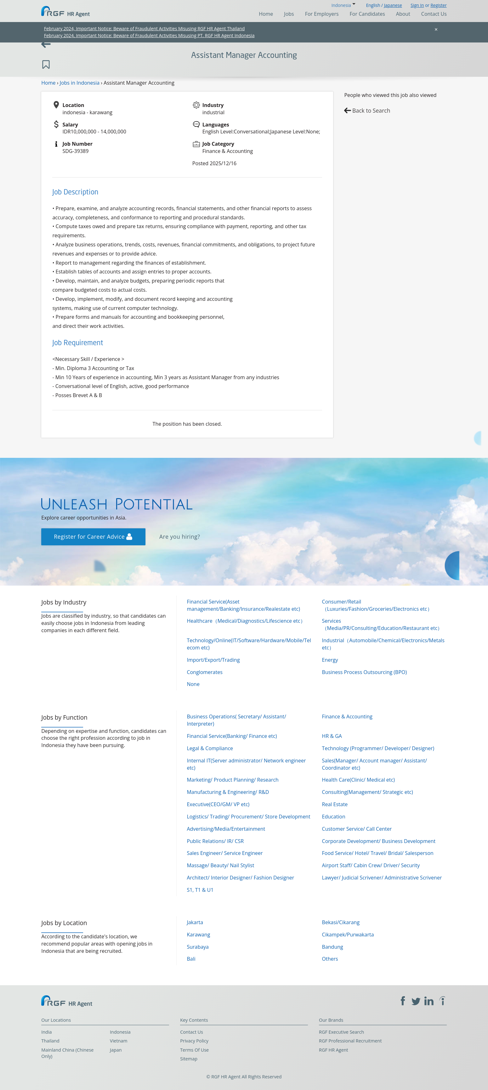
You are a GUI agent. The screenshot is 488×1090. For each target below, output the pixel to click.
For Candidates (367, 13)
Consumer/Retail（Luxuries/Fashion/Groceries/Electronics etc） (377, 605)
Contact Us (434, 13)
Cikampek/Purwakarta (348, 934)
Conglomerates (204, 672)
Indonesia (120, 1032)
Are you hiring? (179, 536)
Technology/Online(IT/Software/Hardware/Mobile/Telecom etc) (249, 644)
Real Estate (335, 804)
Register (438, 5)
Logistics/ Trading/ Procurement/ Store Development (248, 816)
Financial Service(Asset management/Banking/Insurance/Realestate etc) (243, 605)
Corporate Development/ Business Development (379, 841)
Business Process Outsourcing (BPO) (364, 672)
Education (333, 816)
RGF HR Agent (333, 1050)
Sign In (417, 5)
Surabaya (198, 946)
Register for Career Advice (93, 536)
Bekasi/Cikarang (341, 922)
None (193, 684)
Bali (191, 958)
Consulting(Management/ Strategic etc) (367, 792)
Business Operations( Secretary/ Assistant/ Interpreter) (236, 720)
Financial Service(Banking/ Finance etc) (232, 736)
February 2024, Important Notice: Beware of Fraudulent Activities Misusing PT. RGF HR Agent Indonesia (149, 35)
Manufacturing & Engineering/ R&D (228, 792)
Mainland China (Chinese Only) (67, 1053)
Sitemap (188, 1059)
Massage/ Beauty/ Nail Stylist (220, 865)
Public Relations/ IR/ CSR (215, 841)
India (46, 1032)
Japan (116, 1050)
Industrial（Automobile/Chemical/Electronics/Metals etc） (383, 644)
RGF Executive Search (341, 1032)
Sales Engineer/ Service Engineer (225, 853)
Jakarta (195, 922)
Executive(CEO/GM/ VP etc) (218, 804)
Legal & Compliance (210, 748)
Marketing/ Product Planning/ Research (233, 779)
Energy (330, 659)
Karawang (198, 934)
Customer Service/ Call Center (357, 828)
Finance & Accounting (347, 716)
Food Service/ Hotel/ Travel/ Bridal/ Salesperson (378, 853)
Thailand (50, 1041)
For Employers (322, 13)
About (403, 13)
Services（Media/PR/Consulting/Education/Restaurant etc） (382, 624)
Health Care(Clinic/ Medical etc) (358, 779)
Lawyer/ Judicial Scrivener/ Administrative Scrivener (382, 877)
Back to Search (371, 110)
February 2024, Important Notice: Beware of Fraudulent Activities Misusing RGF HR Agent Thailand (144, 28)
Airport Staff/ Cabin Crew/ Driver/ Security (371, 865)
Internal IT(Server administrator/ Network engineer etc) (246, 764)
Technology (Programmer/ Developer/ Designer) (378, 748)
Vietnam (119, 1041)
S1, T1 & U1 (200, 889)
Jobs (289, 13)
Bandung (332, 946)
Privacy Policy (194, 1041)
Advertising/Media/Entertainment (226, 828)
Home (266, 13)
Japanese (393, 5)
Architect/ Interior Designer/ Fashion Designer (240, 877)
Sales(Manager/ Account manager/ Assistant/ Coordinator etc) (374, 764)
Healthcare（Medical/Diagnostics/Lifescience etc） (246, 620)
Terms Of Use (194, 1050)
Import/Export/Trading (213, 659)
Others (330, 958)
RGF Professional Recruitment (350, 1041)
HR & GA (332, 736)
